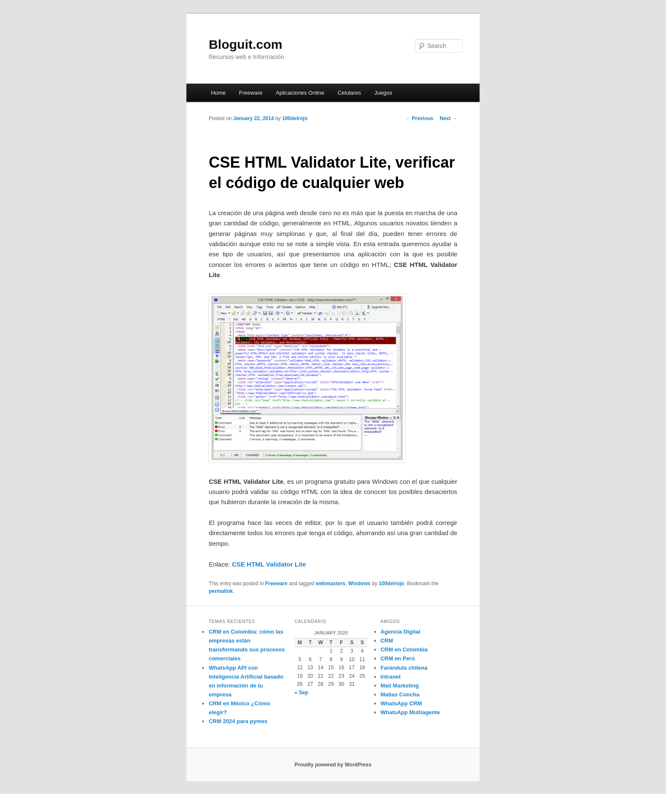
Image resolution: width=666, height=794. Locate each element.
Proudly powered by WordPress (332, 765)
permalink (221, 591)
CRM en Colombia (404, 649)
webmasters (330, 583)
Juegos (383, 93)
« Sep (301, 693)
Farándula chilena (404, 668)
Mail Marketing (400, 685)
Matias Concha (400, 694)
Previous (419, 118)
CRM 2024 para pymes (238, 721)
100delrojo (295, 118)
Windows (359, 583)
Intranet (391, 676)
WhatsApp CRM (401, 703)
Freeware (250, 93)
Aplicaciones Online (300, 93)
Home (218, 93)
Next (448, 118)
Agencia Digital (400, 631)
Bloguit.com (245, 44)
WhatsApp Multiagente (410, 712)
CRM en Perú (398, 658)
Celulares (349, 93)
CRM (387, 640)
